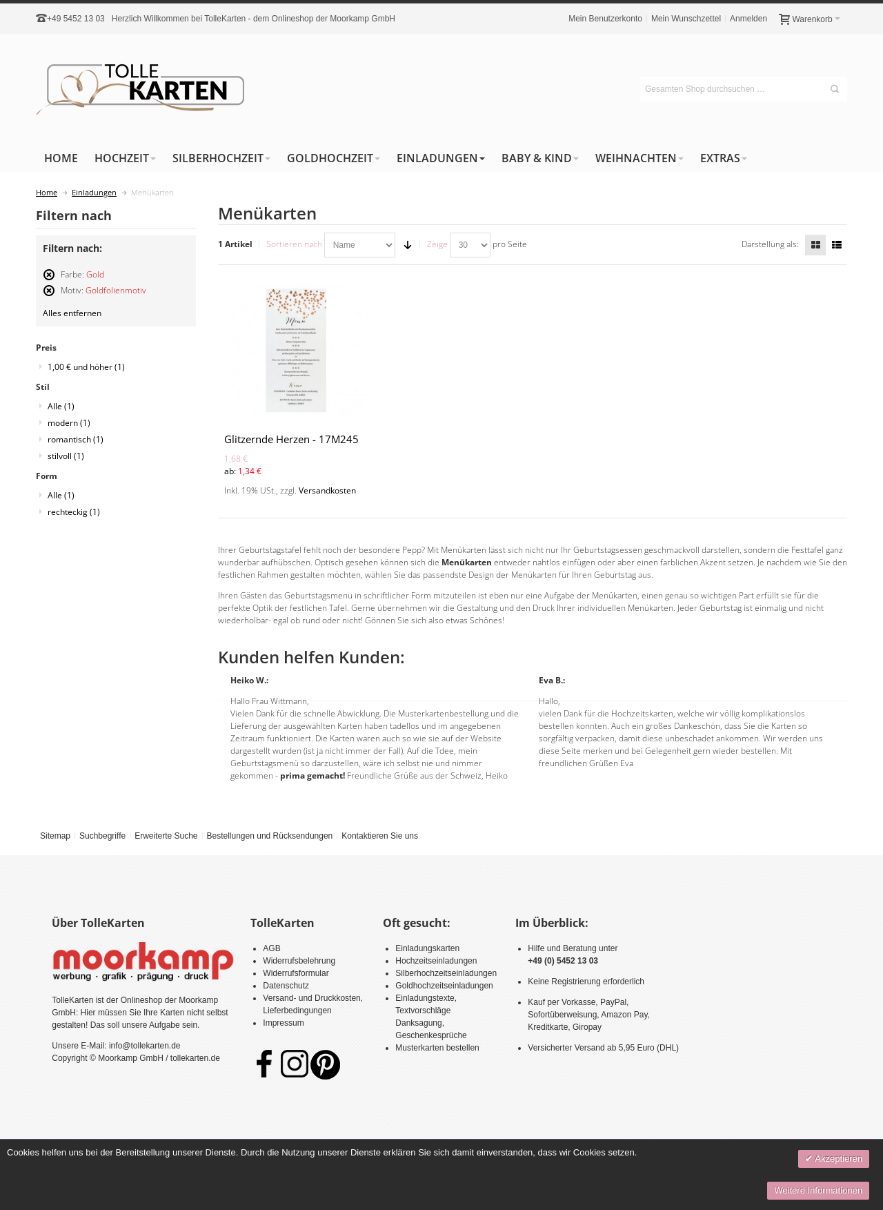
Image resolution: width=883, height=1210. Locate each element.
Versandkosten (327, 490)
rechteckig (74, 512)
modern (69, 423)
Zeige (437, 244)
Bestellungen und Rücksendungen (269, 836)
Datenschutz (286, 986)
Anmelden (748, 18)
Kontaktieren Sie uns (379, 836)
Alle (61, 406)
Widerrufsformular (295, 973)
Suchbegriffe (102, 836)
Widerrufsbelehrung (299, 961)
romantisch (75, 439)
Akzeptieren (837, 1158)
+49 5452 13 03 (76, 18)
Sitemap (55, 836)
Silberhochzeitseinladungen (446, 973)
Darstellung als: (770, 244)
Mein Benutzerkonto (605, 18)
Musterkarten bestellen (437, 1048)
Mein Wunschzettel (686, 18)
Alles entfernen (72, 313)
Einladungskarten (427, 948)
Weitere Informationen (818, 1190)
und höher (86, 367)
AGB (271, 948)
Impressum (283, 1023)
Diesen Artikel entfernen (49, 280)
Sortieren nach (294, 244)
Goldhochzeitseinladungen (444, 986)
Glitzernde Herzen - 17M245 (291, 439)
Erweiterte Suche (166, 836)
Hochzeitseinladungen (436, 961)
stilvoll (66, 456)
